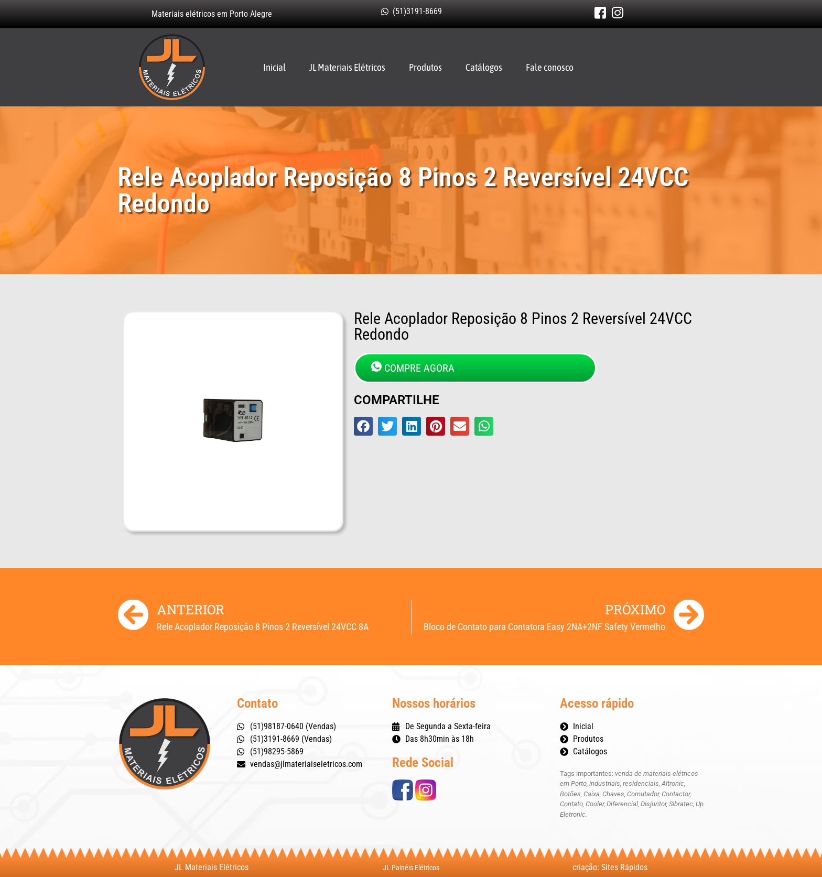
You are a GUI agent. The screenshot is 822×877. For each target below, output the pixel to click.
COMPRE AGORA (413, 367)
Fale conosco (550, 67)
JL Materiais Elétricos (347, 67)
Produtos (425, 67)
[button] (363, 426)
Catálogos (484, 67)
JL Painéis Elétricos (411, 867)
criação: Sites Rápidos (609, 867)
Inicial (274, 67)
